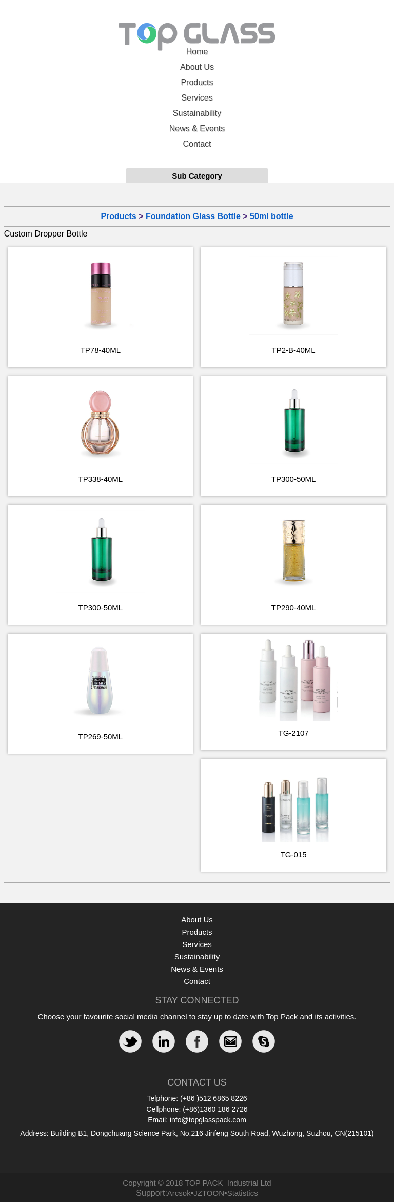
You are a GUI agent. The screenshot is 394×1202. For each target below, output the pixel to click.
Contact (197, 144)
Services (196, 97)
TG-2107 (294, 732)
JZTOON (208, 1193)
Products (197, 82)
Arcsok (179, 1193)
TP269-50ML (100, 736)
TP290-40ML (293, 607)
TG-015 (294, 854)
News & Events (197, 128)
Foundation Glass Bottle (193, 216)
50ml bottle (271, 216)
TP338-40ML (100, 479)
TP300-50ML (293, 479)
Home (197, 51)
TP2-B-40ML (294, 350)
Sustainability (197, 113)
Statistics (242, 1193)
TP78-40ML (101, 350)
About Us (197, 67)
